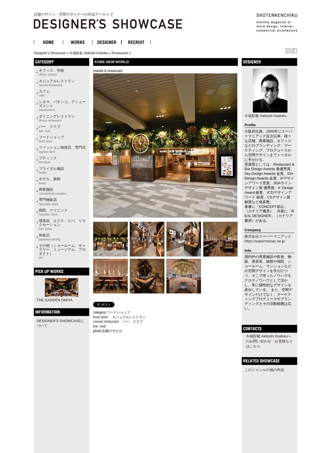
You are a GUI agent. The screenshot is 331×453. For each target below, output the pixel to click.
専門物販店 (48, 201)
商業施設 (53, 191)
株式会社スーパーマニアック (268, 236)
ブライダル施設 (51, 170)
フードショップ (51, 139)
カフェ (44, 93)
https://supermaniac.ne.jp (265, 241)
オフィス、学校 (51, 72)
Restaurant (120, 53)
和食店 (49, 237)
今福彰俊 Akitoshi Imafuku (88, 53)
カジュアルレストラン (57, 83)
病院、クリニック (53, 212)
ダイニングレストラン (57, 118)
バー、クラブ (49, 128)
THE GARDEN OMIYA (55, 300)
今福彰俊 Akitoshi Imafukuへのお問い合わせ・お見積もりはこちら (269, 341)
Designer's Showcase (50, 53)
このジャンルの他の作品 (264, 370)
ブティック (48, 160)
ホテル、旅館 (49, 181)
